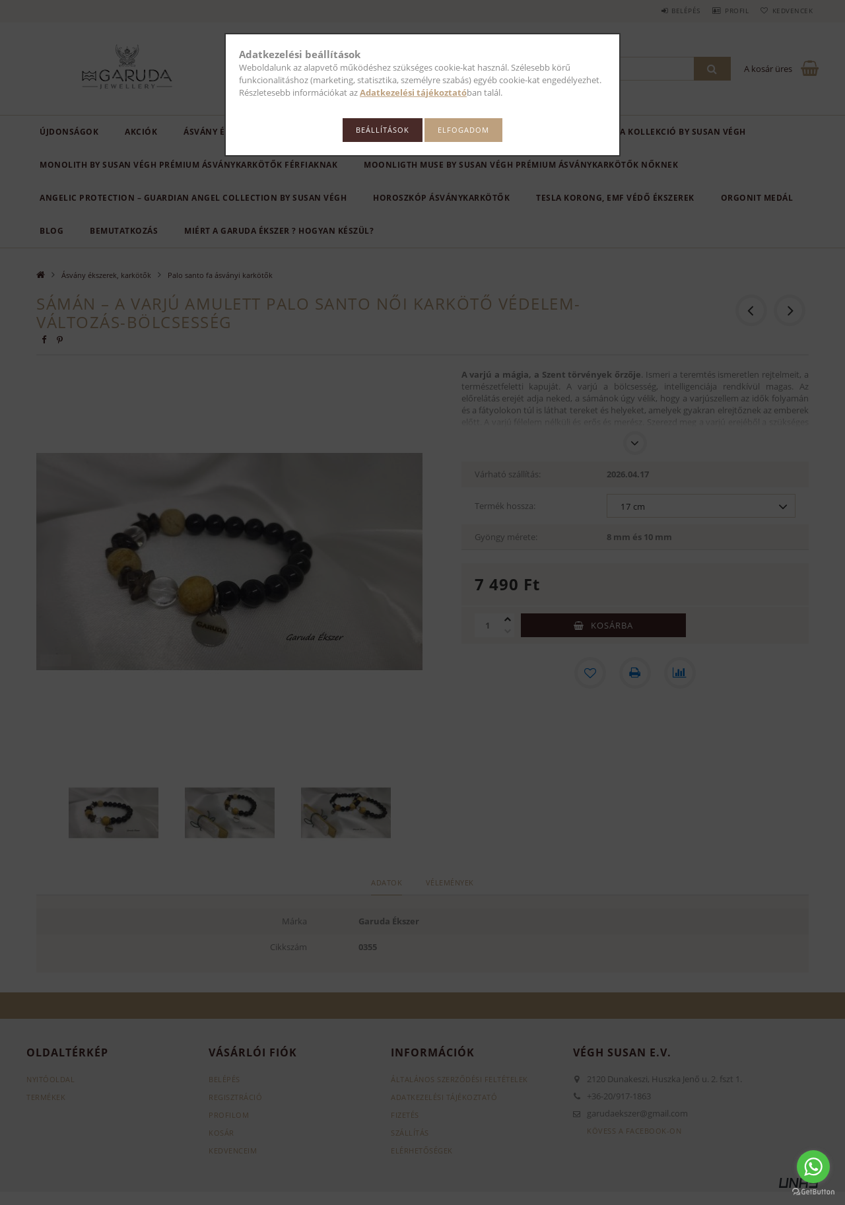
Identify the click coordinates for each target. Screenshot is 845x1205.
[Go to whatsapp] (813, 1166)
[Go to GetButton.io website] (813, 1192)
